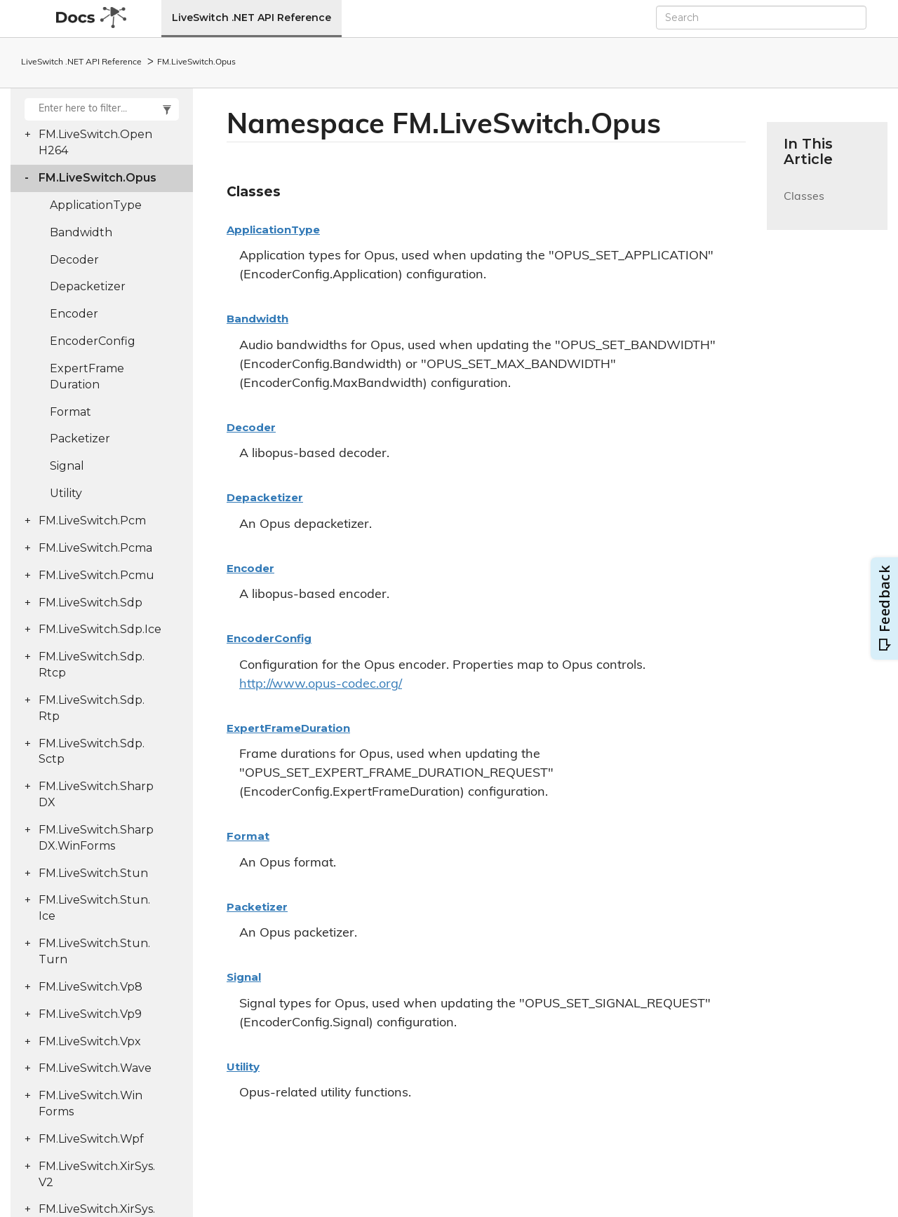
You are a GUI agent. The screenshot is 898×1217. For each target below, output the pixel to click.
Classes (804, 205)
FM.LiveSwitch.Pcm (92, 520)
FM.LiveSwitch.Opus (196, 62)
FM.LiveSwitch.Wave (95, 1068)
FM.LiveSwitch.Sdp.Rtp (92, 708)
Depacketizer (88, 286)
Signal (67, 465)
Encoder (74, 313)
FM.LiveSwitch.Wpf (91, 1138)
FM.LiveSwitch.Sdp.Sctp (92, 751)
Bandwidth (81, 232)
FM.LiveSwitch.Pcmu (96, 575)
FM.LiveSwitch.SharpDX (96, 794)
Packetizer (80, 438)
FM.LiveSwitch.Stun (93, 873)
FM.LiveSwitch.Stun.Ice (94, 908)
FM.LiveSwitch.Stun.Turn (94, 951)
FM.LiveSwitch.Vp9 (90, 1014)
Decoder (74, 259)
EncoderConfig (92, 341)
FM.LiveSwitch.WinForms (90, 1103)
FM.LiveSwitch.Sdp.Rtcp (92, 664)
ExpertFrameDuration (87, 376)
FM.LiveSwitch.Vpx (90, 1041)
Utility (66, 493)
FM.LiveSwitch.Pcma (95, 548)
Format (70, 412)
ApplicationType (96, 205)
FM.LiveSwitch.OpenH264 (95, 142)
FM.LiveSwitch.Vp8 (90, 986)
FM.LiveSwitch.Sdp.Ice (100, 629)
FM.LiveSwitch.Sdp (90, 602)
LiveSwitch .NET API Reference (251, 17)
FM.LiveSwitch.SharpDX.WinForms (96, 837)
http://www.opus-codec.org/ (320, 684)
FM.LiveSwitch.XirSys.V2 (97, 1174)
